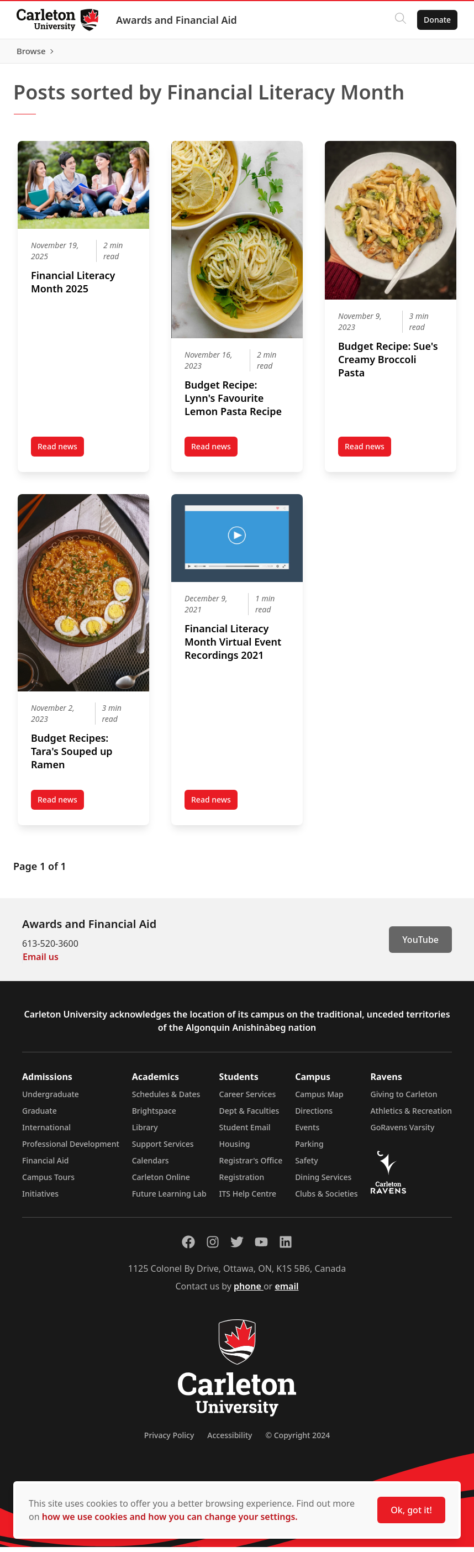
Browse (435, 53)
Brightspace (154, 1115)
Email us (41, 962)
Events (307, 1132)
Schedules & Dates (166, 1099)
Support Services (163, 1149)
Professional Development (70, 1149)
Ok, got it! (411, 1510)
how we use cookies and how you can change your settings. (170, 1517)
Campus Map (319, 1099)
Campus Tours (48, 1182)
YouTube (420, 944)
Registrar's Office (251, 1165)
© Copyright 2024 (297, 1440)
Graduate (39, 1115)
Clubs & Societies (326, 1198)
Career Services (247, 1099)
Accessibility (229, 1440)
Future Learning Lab (169, 1198)
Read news (61, 454)
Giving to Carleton (404, 1099)
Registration (242, 1182)
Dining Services (323, 1182)
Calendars (150, 1165)
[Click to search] (399, 20)
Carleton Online (161, 1182)
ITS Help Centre (248, 1198)
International (46, 1132)
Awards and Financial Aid (177, 20)
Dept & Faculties (249, 1115)
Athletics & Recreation (411, 1115)
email (286, 1291)
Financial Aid (45, 1165)
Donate (436, 19)
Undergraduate (50, 1099)
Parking (309, 1149)
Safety (306, 1165)
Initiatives (40, 1198)
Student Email (245, 1132)
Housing (234, 1149)
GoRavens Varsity (403, 1132)
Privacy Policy (169, 1440)
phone (249, 1291)
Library (145, 1132)
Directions (314, 1115)
